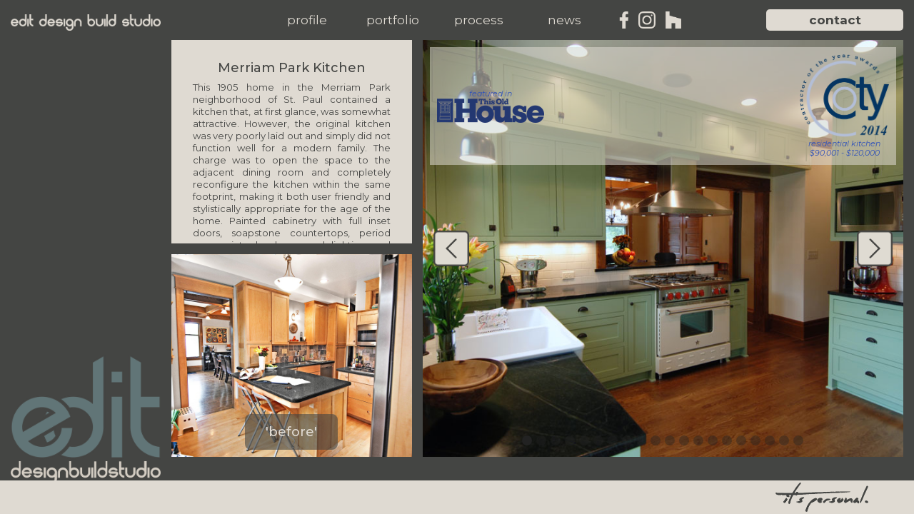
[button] (307, 20)
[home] (86, 22)
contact (835, 20)
